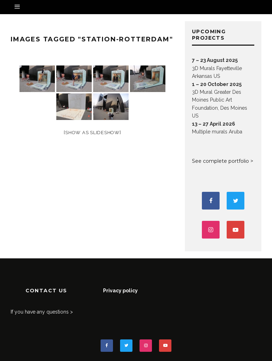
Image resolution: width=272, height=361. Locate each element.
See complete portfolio (220, 161)
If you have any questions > (42, 312)
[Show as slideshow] (92, 132)
